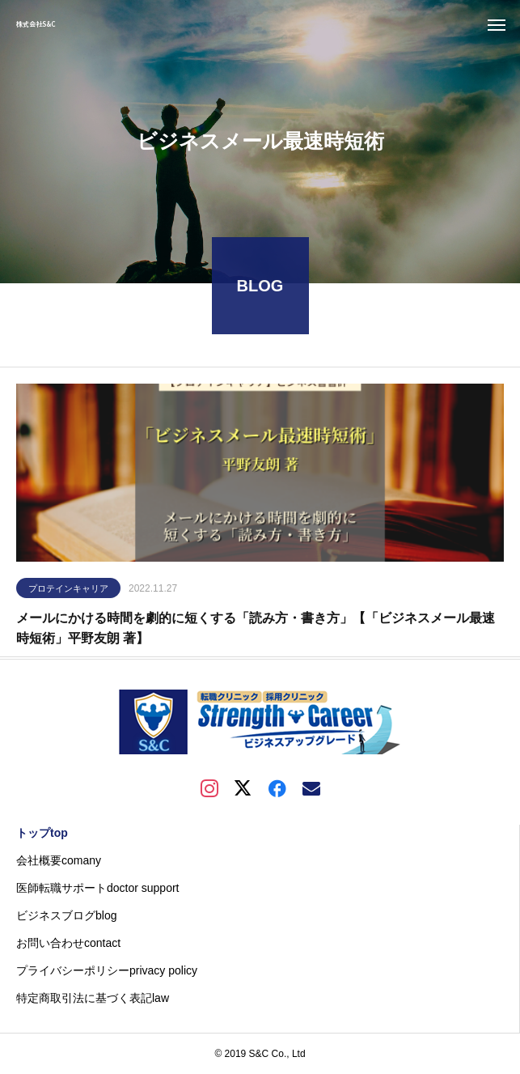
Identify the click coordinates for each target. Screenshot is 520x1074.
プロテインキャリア (68, 592)
